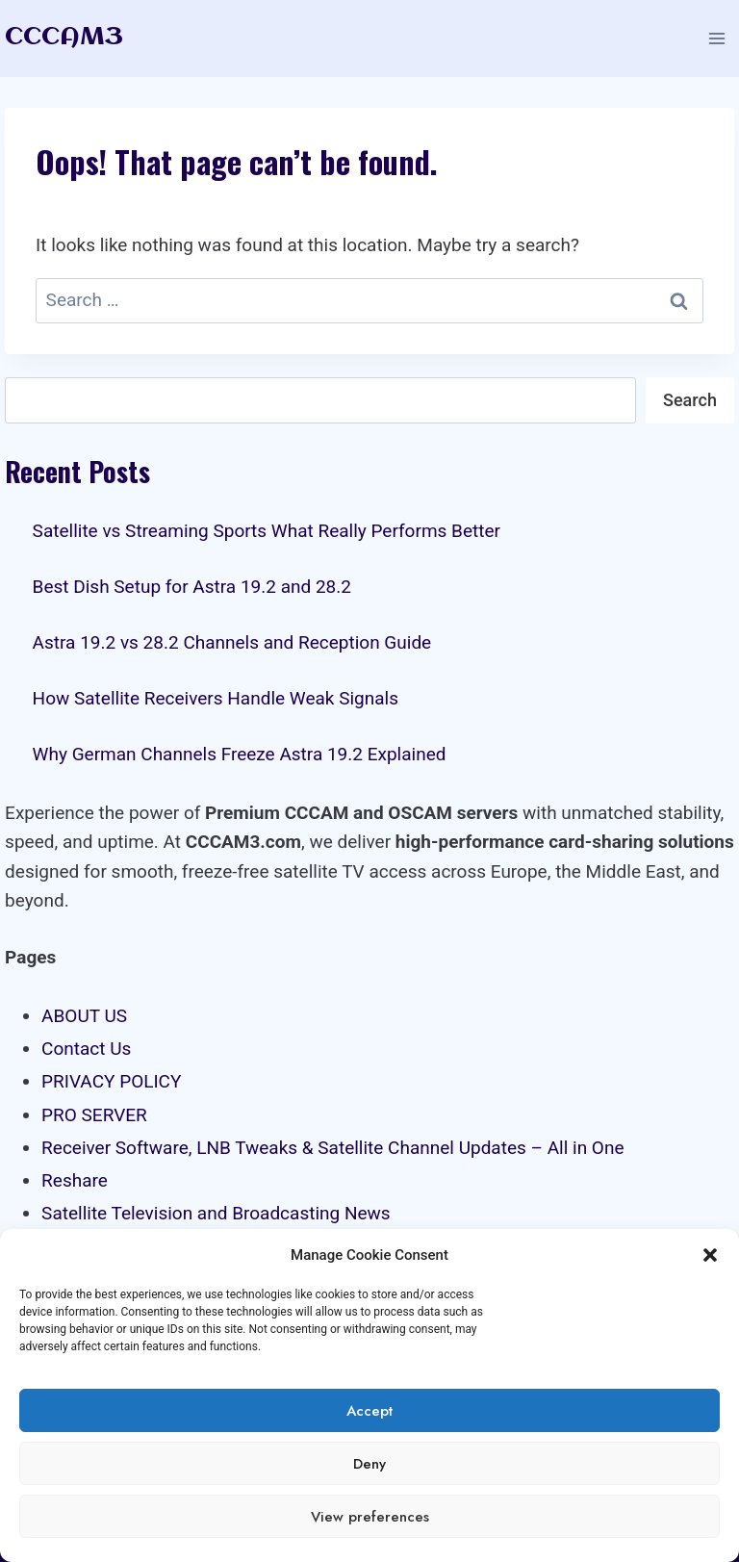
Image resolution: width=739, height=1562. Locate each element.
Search (690, 400)
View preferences (370, 1516)
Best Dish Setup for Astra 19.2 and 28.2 (192, 587)
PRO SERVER (94, 1115)
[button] (710, 1255)
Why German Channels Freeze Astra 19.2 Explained (239, 754)
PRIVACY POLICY (111, 1081)
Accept (369, 1410)
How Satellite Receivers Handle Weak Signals (215, 698)
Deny (369, 1463)
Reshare (74, 1180)
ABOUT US (84, 1016)
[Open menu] (716, 38)
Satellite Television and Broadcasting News (216, 1213)
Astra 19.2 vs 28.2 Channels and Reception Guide (232, 642)
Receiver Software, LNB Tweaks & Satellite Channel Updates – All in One (332, 1148)
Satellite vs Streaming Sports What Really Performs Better (266, 531)
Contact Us (86, 1048)
